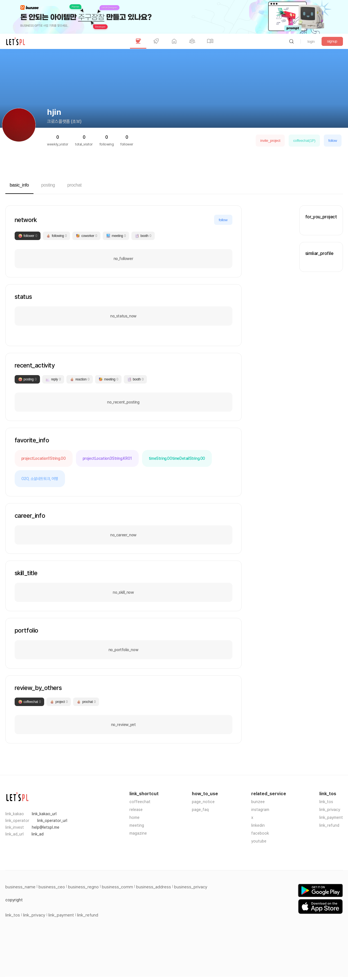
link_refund (329, 825)
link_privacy (329, 809)
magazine (138, 833)
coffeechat (140, 801)
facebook (260, 833)
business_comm (117, 886)
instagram (260, 809)
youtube (258, 841)
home (134, 817)
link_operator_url (52, 820)
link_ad (38, 834)
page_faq (200, 809)
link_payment (331, 817)
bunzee (258, 801)
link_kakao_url (44, 814)
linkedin (258, 825)
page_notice (203, 801)
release (136, 809)
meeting (136, 825)
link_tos (326, 801)
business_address (153, 886)
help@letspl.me (45, 827)
